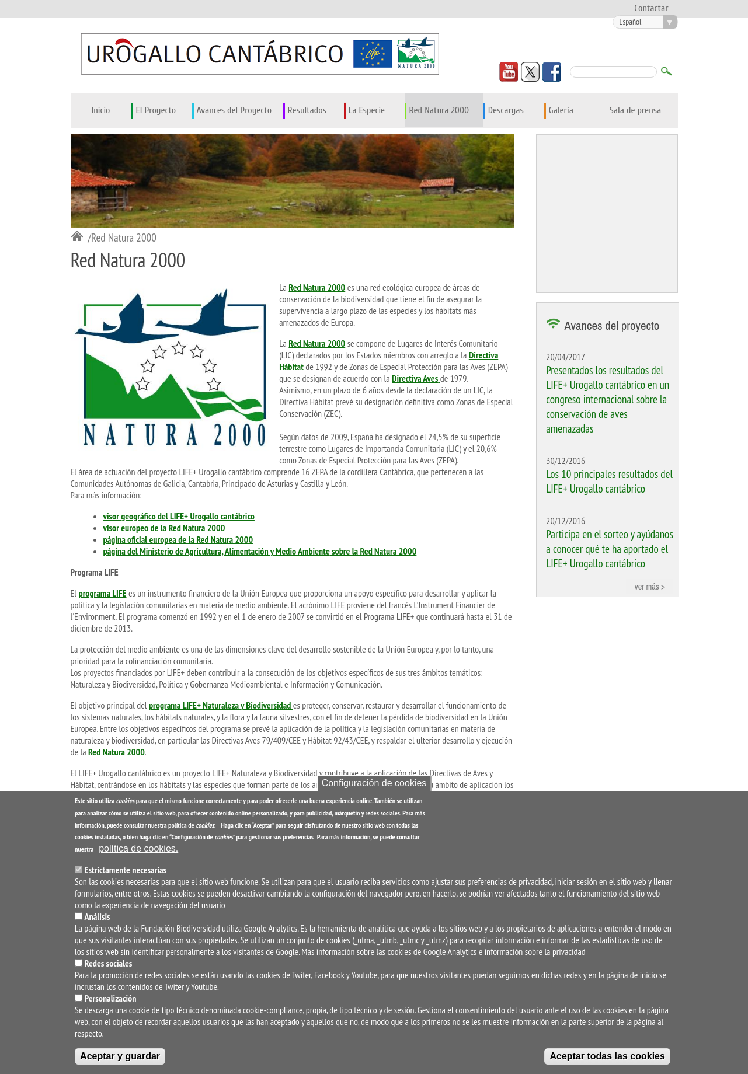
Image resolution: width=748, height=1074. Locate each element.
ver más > (650, 586)
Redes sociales (109, 963)
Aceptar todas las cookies (606, 1056)
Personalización (111, 998)
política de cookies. (138, 848)
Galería (561, 110)
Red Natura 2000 (439, 110)
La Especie (367, 110)
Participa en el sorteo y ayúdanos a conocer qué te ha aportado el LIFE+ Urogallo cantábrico (609, 548)
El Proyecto (156, 110)
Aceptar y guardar (120, 1056)
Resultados (307, 110)
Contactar (651, 8)
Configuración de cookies (374, 783)
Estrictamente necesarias (126, 870)
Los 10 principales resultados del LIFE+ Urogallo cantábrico (609, 481)
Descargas (506, 110)
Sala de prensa (636, 110)
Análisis (97, 916)
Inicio (100, 110)
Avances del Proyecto (234, 110)
